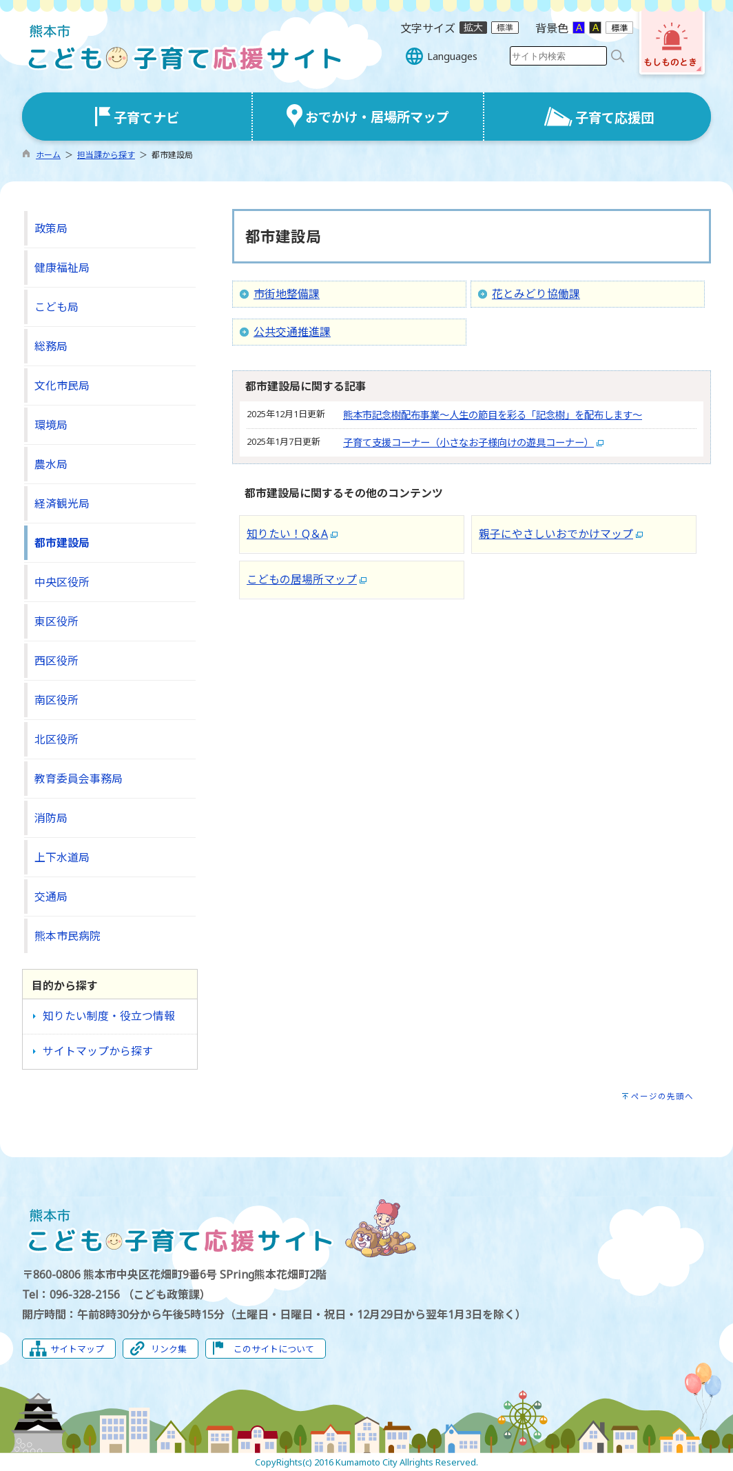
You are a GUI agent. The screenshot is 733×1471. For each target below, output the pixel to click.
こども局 (56, 306)
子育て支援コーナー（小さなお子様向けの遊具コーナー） (468, 442)
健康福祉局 (62, 267)
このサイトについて (274, 1349)
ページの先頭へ (662, 1096)
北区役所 (56, 739)
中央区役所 (62, 582)
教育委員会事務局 (78, 778)
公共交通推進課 (292, 331)
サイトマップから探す (98, 1051)
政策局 (51, 228)
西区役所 (56, 660)
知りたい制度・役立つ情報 (109, 1015)
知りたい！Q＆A (287, 533)
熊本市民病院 (67, 935)
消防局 (51, 817)
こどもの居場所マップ (302, 579)
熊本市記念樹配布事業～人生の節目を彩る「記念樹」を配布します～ (492, 414)
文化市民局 (62, 385)
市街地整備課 (287, 293)
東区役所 (56, 621)
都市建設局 (62, 542)
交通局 (51, 896)
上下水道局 (62, 857)
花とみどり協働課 (536, 293)
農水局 (51, 464)
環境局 (51, 424)
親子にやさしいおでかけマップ (556, 533)
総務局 (51, 346)
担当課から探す (106, 155)
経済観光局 (62, 503)
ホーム (48, 155)
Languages (452, 56)
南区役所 (56, 700)
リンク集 (169, 1349)
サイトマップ (77, 1349)
